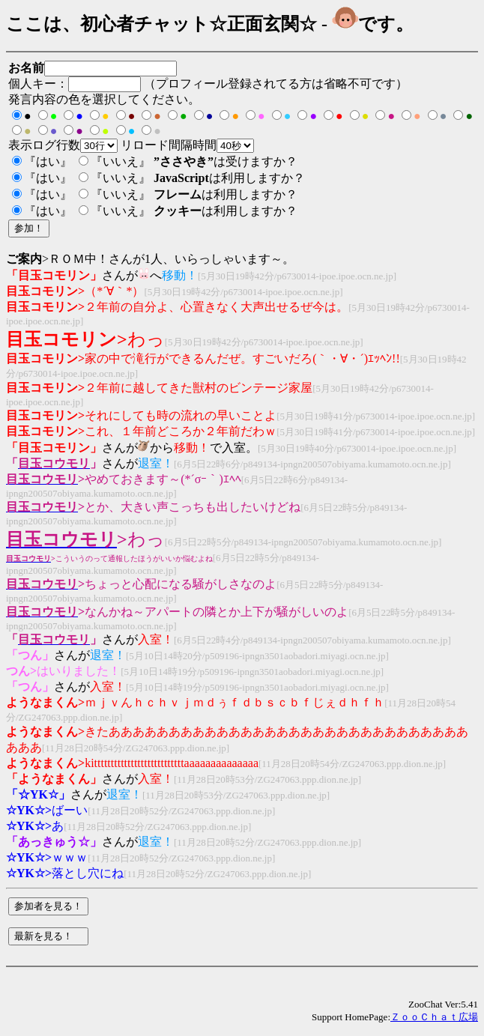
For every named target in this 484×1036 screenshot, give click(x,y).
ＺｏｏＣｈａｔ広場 (434, 1017)
